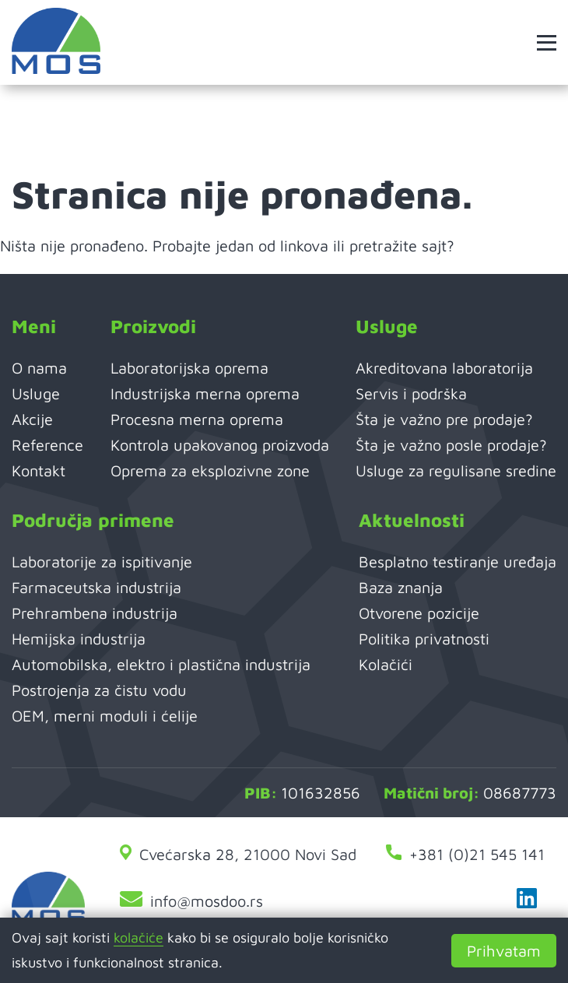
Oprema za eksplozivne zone (210, 470)
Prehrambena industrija (94, 613)
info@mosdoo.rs (191, 901)
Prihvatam (504, 951)
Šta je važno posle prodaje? (451, 445)
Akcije (32, 419)
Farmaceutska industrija (96, 587)
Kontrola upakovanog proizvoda (219, 445)
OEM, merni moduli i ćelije (105, 716)
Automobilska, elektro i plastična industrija (161, 664)
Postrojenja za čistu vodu (99, 690)
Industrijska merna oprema (205, 393)
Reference (47, 445)
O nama (39, 368)
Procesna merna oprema (196, 419)
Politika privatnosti (424, 639)
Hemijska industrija (79, 639)
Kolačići (385, 664)
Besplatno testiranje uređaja (457, 561)
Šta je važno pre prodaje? (444, 419)
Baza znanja (401, 587)
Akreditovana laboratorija (444, 368)
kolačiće (138, 937)
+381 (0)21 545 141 (465, 854)
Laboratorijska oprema (189, 368)
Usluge (36, 393)
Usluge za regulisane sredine (456, 470)
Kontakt (38, 470)
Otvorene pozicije (419, 613)
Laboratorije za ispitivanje (102, 561)
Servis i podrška (411, 393)
